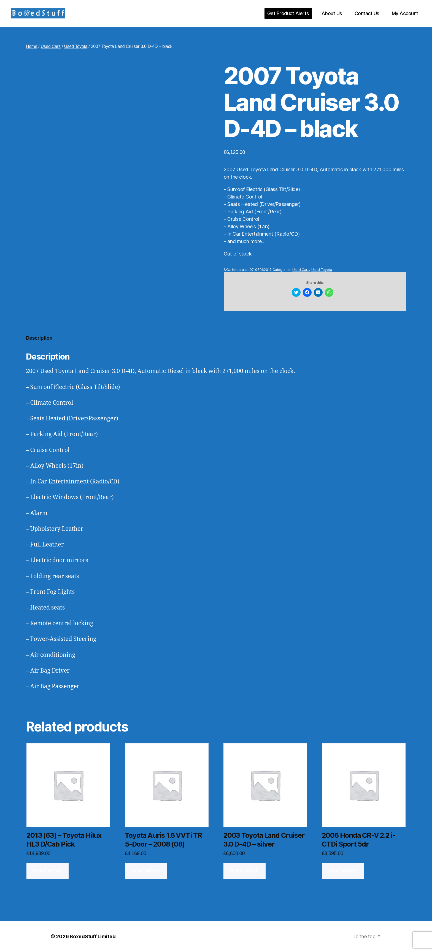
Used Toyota (76, 46)
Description (39, 338)
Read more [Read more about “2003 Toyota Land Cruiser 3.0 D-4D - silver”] (244, 871)
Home (31, 46)
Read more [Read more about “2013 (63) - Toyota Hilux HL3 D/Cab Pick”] (47, 871)
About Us (332, 13)
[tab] (39, 338)
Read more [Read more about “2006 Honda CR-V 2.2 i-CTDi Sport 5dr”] (343, 871)
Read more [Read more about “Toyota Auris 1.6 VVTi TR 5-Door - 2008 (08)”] (146, 871)
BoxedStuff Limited (92, 936)
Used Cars (51, 46)
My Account (405, 13)
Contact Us (367, 13)
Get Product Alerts (288, 13)
